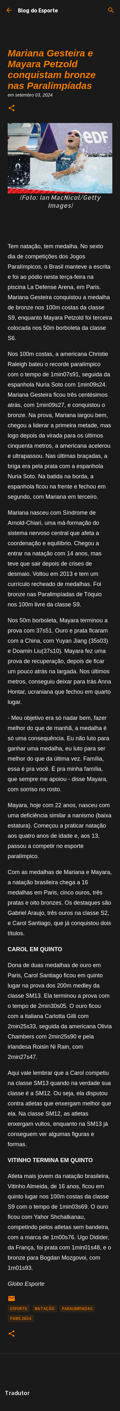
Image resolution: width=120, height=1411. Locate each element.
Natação (44, 1308)
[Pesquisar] (111, 10)
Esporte (18, 1308)
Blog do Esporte (38, 10)
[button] (11, 108)
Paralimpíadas (77, 1308)
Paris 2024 (20, 1318)
